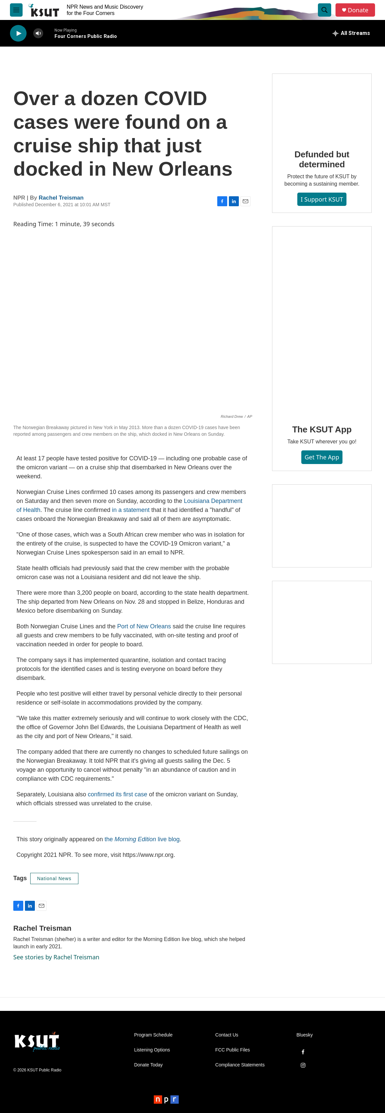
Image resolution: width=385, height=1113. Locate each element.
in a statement (130, 510)
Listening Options (152, 1049)
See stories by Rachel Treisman (56, 957)
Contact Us (226, 1035)
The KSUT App (322, 429)
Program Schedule (153, 1035)
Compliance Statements (240, 1064)
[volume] (38, 33)
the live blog (142, 839)
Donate (358, 10)
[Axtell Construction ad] (321, 622)
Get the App (322, 457)
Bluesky (305, 1035)
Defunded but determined (321, 159)
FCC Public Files (232, 1049)
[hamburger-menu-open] (16, 10)
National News (54, 878)
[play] (18, 33)
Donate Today (148, 1064)
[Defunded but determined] (321, 107)
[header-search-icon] (324, 10)
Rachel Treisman (61, 198)
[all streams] (351, 33)
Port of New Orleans (144, 626)
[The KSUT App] (321, 321)
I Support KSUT (322, 199)
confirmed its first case (117, 794)
